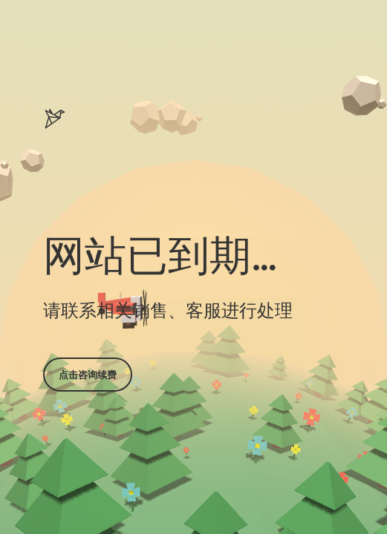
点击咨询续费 (88, 374)
